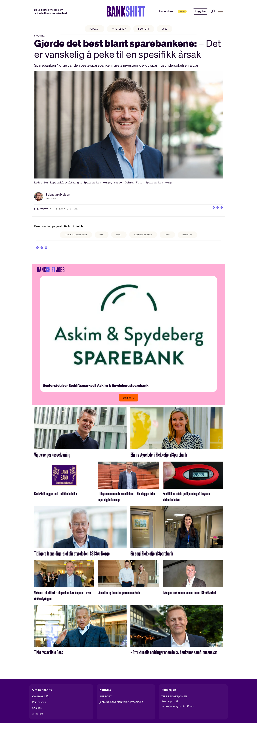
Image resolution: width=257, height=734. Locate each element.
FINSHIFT (145, 29)
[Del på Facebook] (206, 214)
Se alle (127, 407)
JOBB (168, 29)
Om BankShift (40, 705)
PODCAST (91, 29)
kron (171, 239)
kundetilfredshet (71, 239)
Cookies (37, 717)
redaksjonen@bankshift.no (177, 715)
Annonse (37, 722)
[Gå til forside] (117, 11)
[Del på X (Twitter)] (213, 214)
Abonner (176, 11)
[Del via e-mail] (220, 214)
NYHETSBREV (118, 29)
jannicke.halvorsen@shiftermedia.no (121, 710)
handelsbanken (144, 239)
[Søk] (213, 11)
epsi (118, 239)
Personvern (39, 711)
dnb (99, 239)
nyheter (193, 239)
